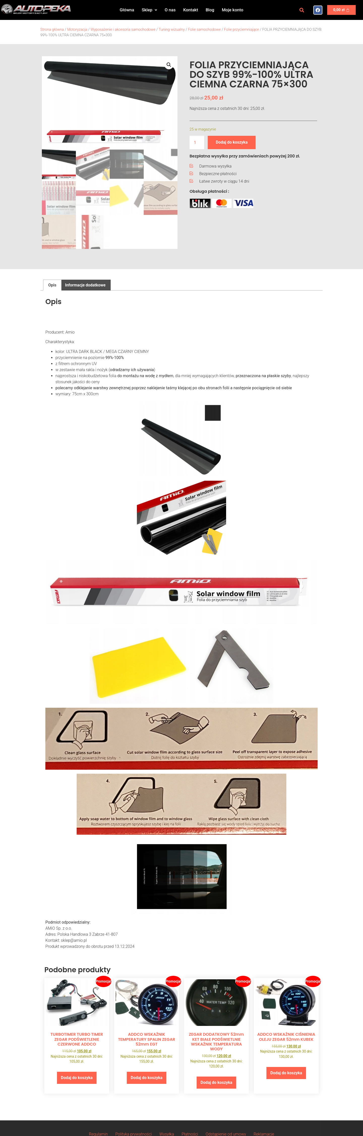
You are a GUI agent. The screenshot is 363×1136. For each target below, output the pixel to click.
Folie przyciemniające (241, 29)
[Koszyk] (341, 10)
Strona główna (52, 29)
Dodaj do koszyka (232, 142)
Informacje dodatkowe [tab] (85, 285)
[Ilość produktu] (197, 142)
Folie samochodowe (204, 29)
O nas (170, 9)
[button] (149, 10)
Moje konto (232, 9)
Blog (210, 9)
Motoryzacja (77, 29)
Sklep (149, 9)
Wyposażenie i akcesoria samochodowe (122, 29)
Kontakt (190, 9)
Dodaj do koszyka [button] (77, 1078)
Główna (127, 9)
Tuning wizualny (172, 29)
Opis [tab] (52, 285)
